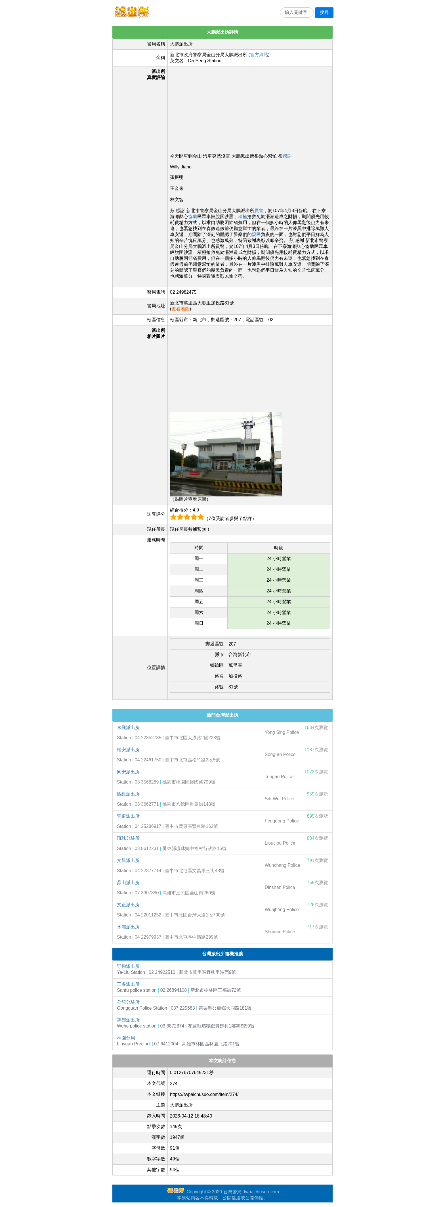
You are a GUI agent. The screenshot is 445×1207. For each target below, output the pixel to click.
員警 (258, 210)
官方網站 (259, 54)
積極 (242, 216)
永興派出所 (128, 727)
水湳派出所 (128, 926)
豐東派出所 (128, 816)
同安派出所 (128, 771)
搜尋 (324, 12)
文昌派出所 (128, 860)
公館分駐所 (128, 1002)
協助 (192, 216)
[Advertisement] (250, 108)
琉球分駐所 (128, 838)
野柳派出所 (128, 966)
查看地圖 (180, 308)
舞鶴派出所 (128, 1020)
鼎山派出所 (128, 882)
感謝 (287, 156)
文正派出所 (128, 904)
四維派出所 (128, 794)
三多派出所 (128, 984)
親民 (256, 234)
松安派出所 (128, 749)
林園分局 (126, 1037)
